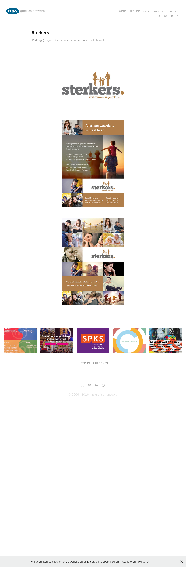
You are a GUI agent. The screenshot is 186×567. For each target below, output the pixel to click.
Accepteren (129, 561)
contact (174, 11)
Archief (135, 11)
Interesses (159, 11)
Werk (122, 11)
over (146, 11)
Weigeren (144, 561)
